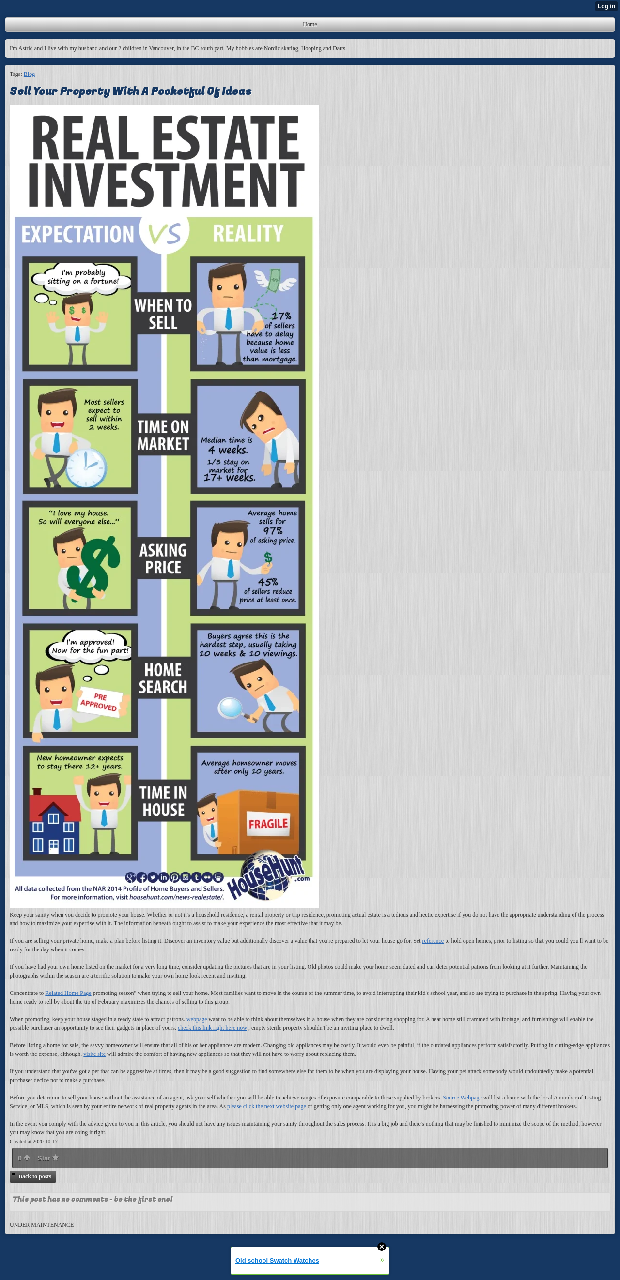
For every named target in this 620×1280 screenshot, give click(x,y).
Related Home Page (68, 993)
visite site (94, 1054)
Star (48, 1158)
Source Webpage (462, 1097)
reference (433, 940)
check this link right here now (212, 1027)
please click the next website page (266, 1106)
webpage (196, 1019)
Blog (29, 74)
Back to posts (34, 1176)
